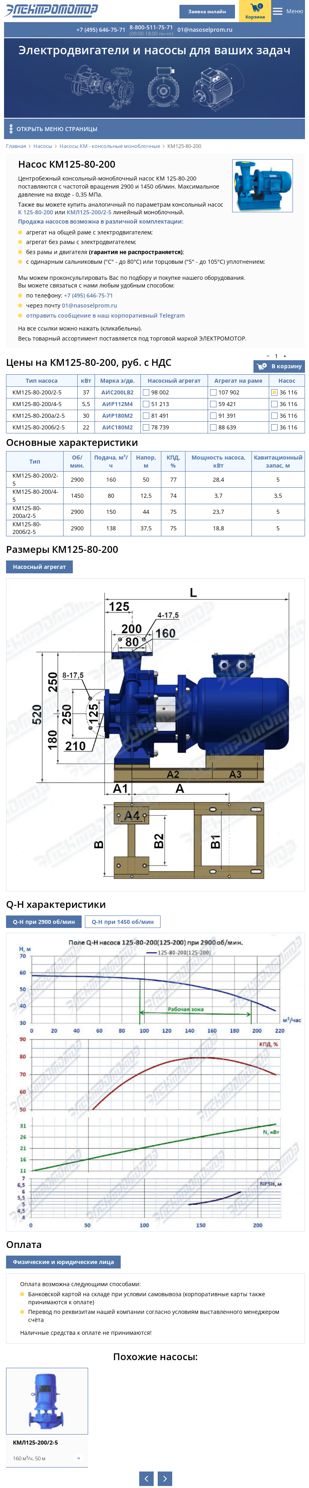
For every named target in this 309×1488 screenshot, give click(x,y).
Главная (16, 146)
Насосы (42, 146)
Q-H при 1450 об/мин (123, 919)
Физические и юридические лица (63, 1260)
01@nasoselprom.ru (205, 29)
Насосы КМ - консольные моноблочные (110, 146)
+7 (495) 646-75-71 (101, 29)
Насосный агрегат (39, 567)
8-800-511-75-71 (151, 27)
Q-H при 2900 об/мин (44, 919)
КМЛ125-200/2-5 (89, 212)
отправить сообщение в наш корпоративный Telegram (105, 315)
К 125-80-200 (35, 212)
